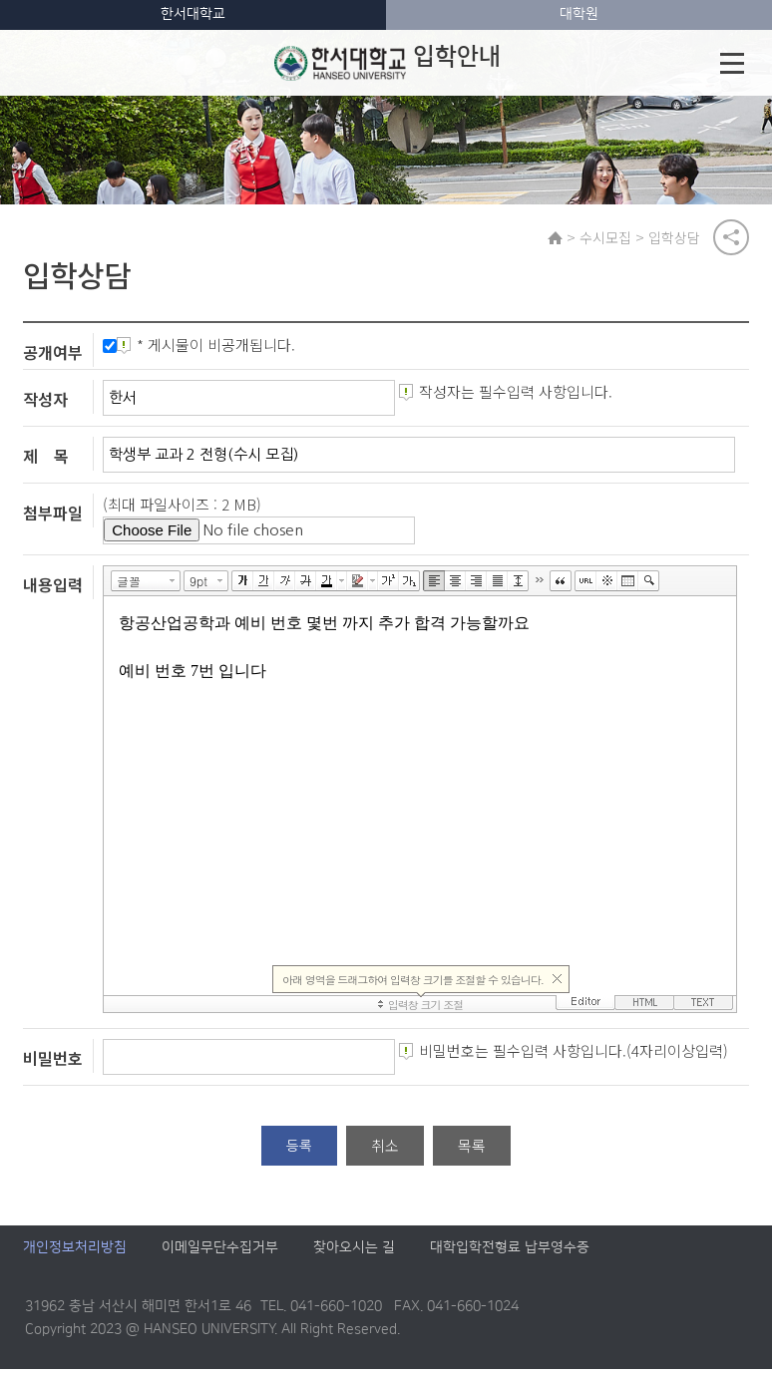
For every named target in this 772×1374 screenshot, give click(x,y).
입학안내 (387, 63)
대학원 (579, 14)
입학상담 (678, 238)
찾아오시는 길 (354, 1252)
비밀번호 (53, 1063)
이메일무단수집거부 (220, 1252)
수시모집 (609, 238)
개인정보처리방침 (75, 1252)
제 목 (46, 461)
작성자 (45, 404)
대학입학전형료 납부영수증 (509, 1252)
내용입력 (53, 588)
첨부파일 (53, 517)
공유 (731, 238)
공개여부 (53, 357)
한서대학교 (193, 14)
